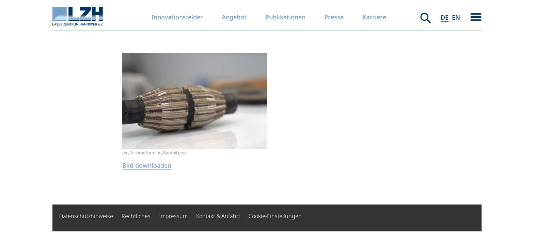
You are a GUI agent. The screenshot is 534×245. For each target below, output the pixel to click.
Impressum (173, 216)
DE (445, 17)
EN (456, 17)
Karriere (374, 17)
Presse (334, 17)
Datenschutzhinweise (86, 216)
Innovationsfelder (177, 17)
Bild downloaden (146, 165)
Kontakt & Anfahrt (218, 216)
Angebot (234, 17)
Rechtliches (136, 216)
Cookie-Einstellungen (275, 216)
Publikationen (285, 17)
